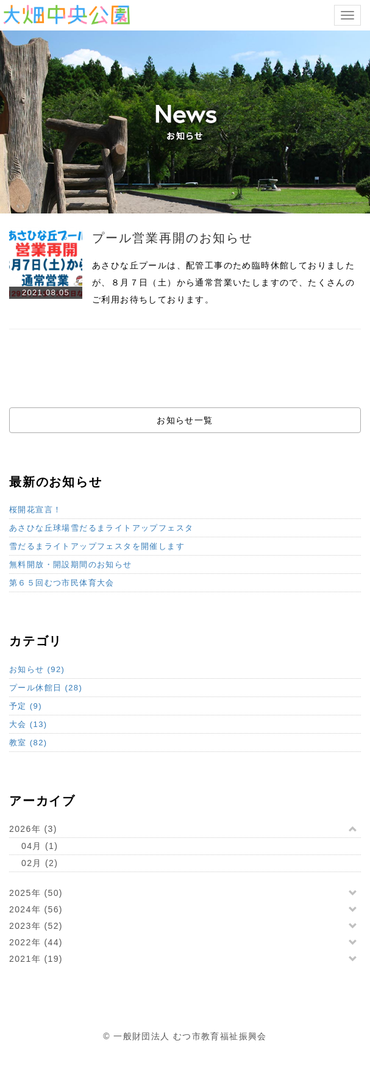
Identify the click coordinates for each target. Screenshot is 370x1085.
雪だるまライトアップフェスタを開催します (97, 546)
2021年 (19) (36, 959)
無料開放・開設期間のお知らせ (70, 564)
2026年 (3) (33, 829)
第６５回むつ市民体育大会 (62, 582)
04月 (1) (39, 846)
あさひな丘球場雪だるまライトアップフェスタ (101, 527)
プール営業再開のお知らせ (172, 238)
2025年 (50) (36, 893)
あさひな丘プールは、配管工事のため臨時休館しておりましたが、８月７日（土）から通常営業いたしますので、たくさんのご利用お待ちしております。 (223, 282)
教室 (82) (28, 742)
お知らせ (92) (37, 669)
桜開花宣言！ (35, 509)
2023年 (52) (36, 926)
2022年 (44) (36, 942)
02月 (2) (39, 863)
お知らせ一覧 (185, 420)
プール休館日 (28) (45, 687)
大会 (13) (28, 724)
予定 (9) (25, 706)
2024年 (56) (36, 909)
